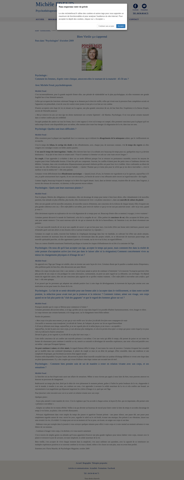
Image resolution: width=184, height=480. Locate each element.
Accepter (121, 26)
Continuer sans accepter (106, 26)
